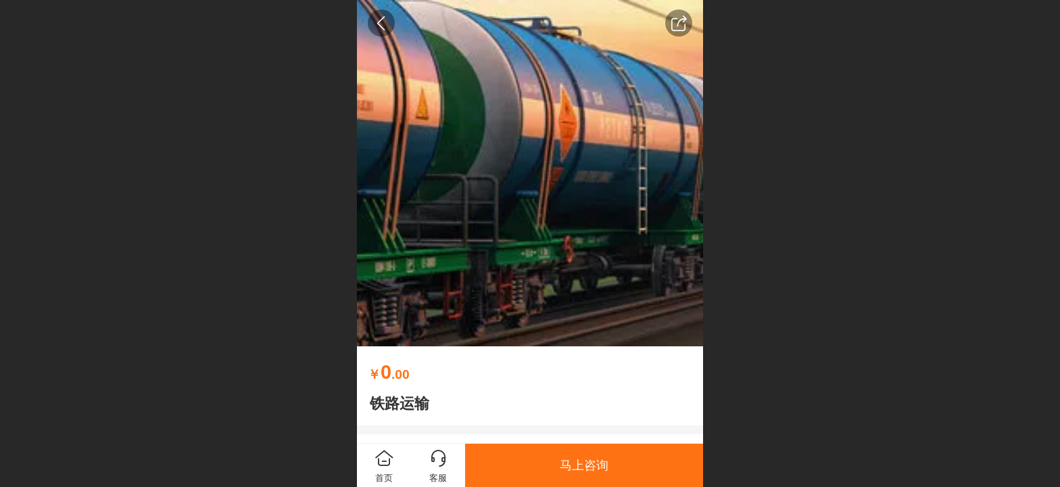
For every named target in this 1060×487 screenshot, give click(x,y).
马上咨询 (584, 465)
